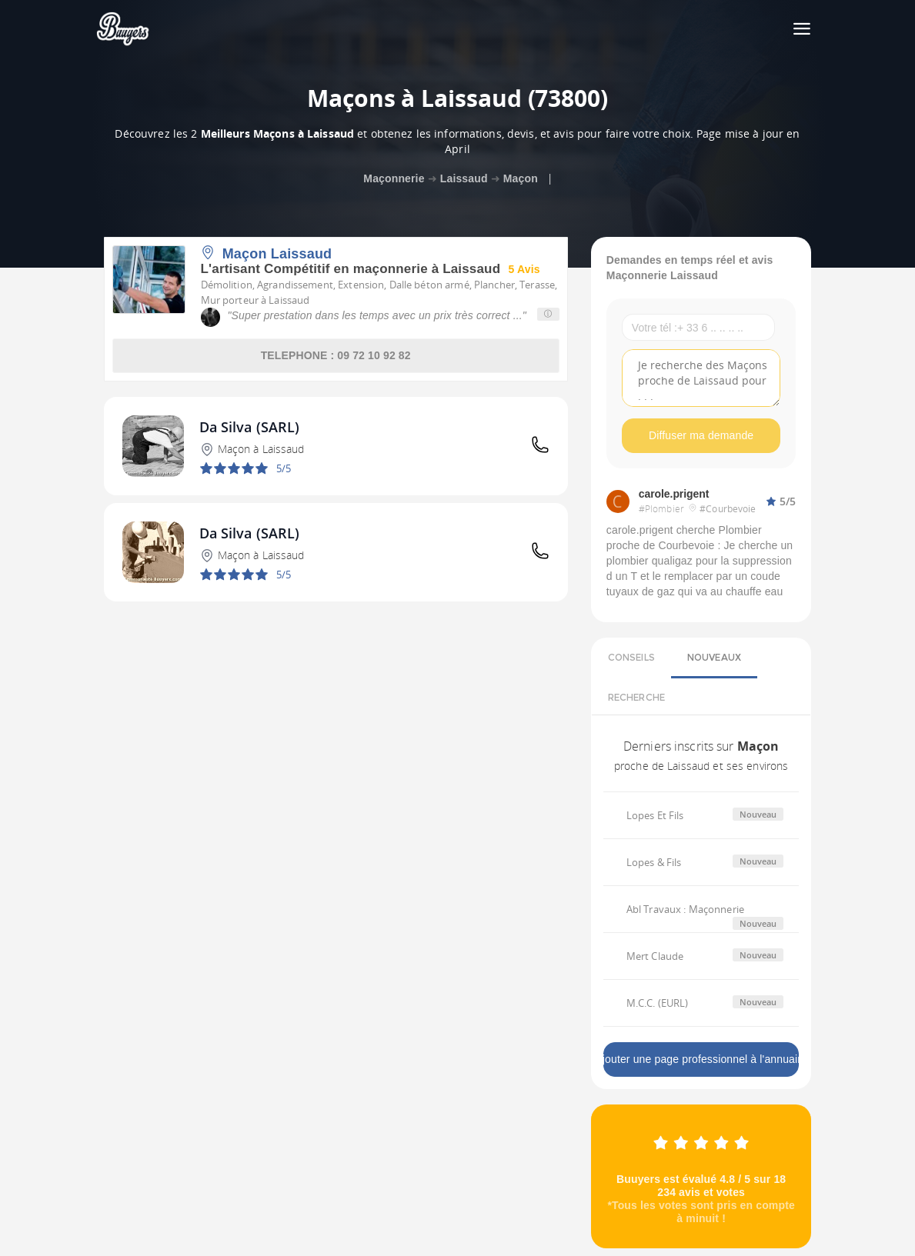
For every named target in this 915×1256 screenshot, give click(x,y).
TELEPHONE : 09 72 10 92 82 (336, 355)
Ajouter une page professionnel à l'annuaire (701, 1059)
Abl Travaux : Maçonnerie (685, 909)
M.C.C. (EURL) (657, 1003)
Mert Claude (654, 956)
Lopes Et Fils (655, 815)
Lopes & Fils (654, 862)
